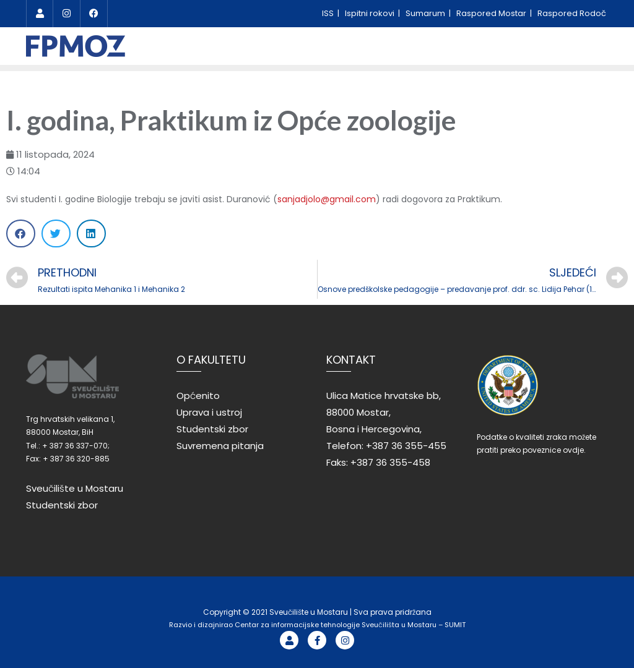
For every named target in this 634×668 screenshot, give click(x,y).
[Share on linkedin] (91, 233)
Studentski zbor (62, 505)
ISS (329, 13)
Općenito (198, 395)
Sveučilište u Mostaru (74, 488)
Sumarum (426, 13)
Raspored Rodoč (571, 13)
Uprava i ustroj (209, 412)
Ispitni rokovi (370, 13)
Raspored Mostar (492, 13)
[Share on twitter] (56, 233)
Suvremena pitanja (220, 445)
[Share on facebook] (20, 233)
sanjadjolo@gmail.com (326, 199)
